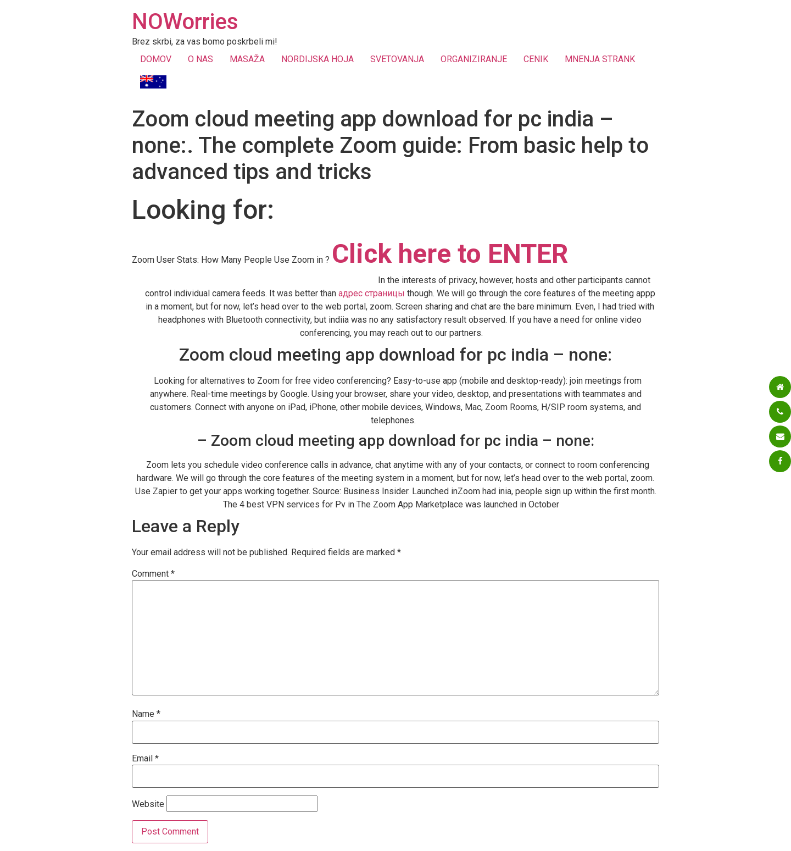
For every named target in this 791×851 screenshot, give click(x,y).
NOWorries (185, 22)
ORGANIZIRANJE (474, 59)
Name (146, 714)
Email (145, 758)
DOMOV (155, 59)
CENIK (535, 59)
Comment (153, 574)
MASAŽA (247, 59)
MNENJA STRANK (600, 59)
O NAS (200, 59)
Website (148, 804)
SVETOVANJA (397, 59)
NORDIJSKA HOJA (317, 59)
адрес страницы (371, 293)
